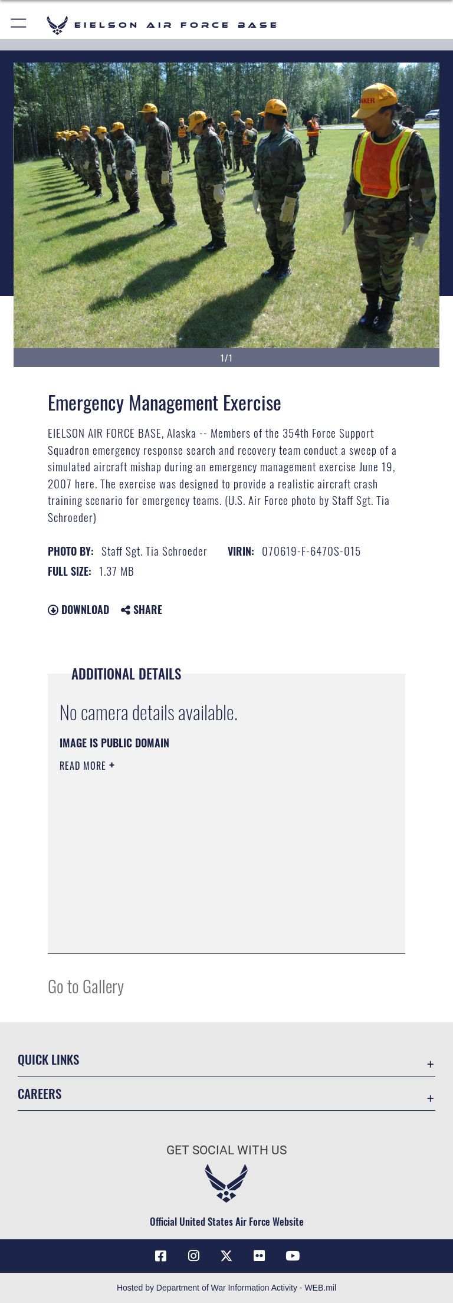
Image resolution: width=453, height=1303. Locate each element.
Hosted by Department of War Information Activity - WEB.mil (226, 1287)
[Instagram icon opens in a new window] (193, 1256)
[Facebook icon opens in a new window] (160, 1256)
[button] (19, 25)
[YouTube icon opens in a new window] (292, 1256)
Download (78, 609)
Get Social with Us (226, 1150)
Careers (39, 1093)
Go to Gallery (86, 985)
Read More (84, 766)
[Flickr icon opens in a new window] (259, 1256)
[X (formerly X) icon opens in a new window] (226, 1256)
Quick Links (48, 1059)
